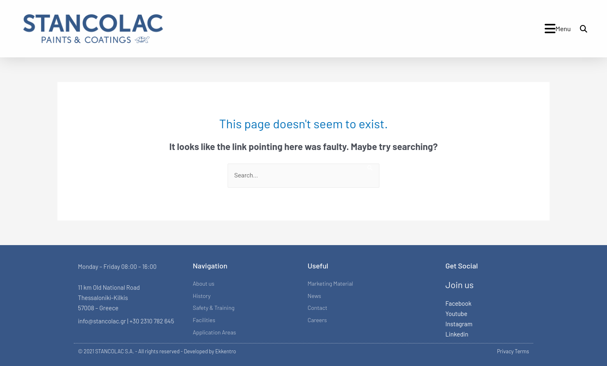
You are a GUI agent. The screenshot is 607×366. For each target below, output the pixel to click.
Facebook (458, 303)
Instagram (458, 323)
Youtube (456, 313)
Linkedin (456, 334)
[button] (583, 29)
